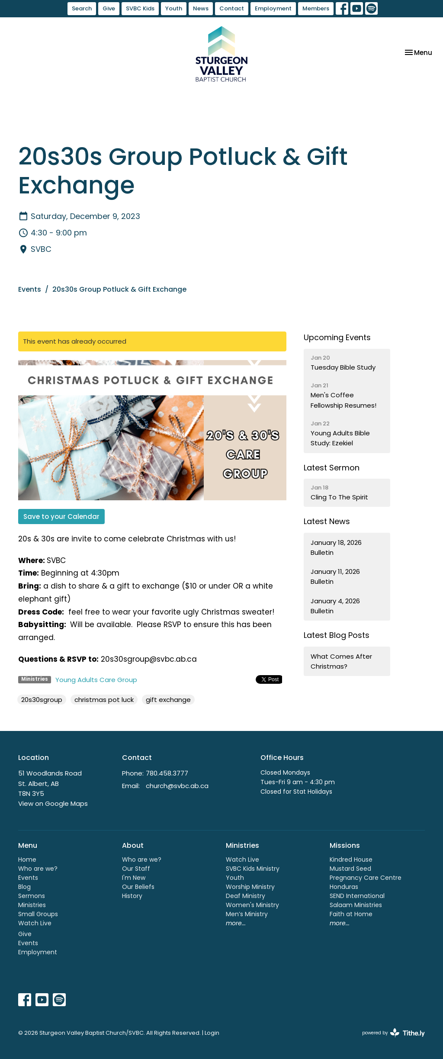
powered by (393, 1032)
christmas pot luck (104, 699)
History (132, 896)
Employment (273, 8)
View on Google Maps (53, 803)
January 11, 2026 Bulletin (335, 576)
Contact (231, 8)
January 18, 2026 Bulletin (336, 547)
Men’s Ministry (247, 914)
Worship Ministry (250, 886)
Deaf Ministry (245, 896)
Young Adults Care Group (96, 679)
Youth (173, 8)
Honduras (344, 886)
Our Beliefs (138, 886)
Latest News (327, 521)
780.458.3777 (167, 773)
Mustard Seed (350, 868)
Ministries (32, 905)
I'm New (133, 877)
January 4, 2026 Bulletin (335, 605)
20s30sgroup (41, 699)
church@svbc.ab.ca (177, 785)
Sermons (31, 896)
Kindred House (351, 859)
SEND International (357, 896)
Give (109, 8)
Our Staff (136, 868)
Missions (345, 845)
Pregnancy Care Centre (365, 877)
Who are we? (38, 868)
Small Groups (38, 914)
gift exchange (168, 699)
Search (82, 8)
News (201, 8)
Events (29, 289)
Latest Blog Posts (336, 635)
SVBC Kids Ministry (252, 868)
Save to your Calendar (61, 516)
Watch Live (34, 923)
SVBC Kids (140, 8)
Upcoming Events (337, 337)
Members (315, 8)
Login (212, 1033)
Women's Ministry (252, 905)
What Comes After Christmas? (341, 661)
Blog (24, 886)
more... (236, 923)
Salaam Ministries (356, 905)
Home (27, 859)
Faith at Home (351, 914)
